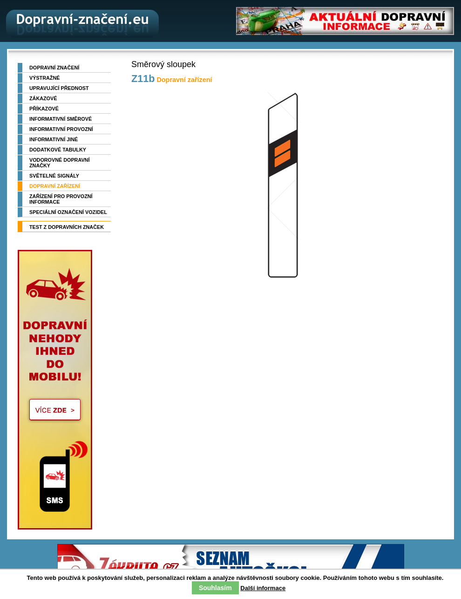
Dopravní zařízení (54, 186)
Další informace (262, 588)
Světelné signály (54, 176)
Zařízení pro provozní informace (61, 199)
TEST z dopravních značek (66, 227)
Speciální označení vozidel (68, 212)
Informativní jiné (53, 139)
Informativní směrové (60, 119)
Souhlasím (215, 588)
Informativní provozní (61, 129)
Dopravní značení (54, 67)
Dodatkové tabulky (57, 149)
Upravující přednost (59, 88)
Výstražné (44, 78)
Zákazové (43, 98)
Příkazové (44, 108)
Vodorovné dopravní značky (59, 162)
